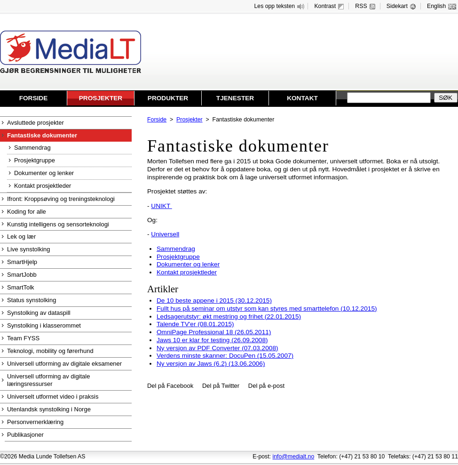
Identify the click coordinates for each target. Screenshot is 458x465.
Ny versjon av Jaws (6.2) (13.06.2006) (211, 363)
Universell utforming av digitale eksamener (64, 363)
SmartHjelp (22, 261)
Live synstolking (28, 249)
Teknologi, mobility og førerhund (50, 350)
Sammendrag (176, 248)
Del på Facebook (170, 385)
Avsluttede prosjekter (35, 122)
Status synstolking (31, 300)
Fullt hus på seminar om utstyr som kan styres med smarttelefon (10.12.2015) (267, 308)
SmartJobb (22, 274)
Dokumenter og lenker (188, 264)
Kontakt (302, 98)
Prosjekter (100, 98)
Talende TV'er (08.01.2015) (195, 324)
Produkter (168, 98)
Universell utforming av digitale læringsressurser (48, 380)
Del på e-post (266, 385)
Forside (33, 98)
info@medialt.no (293, 456)
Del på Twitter (220, 385)
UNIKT (161, 205)
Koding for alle (26, 211)
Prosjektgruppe (178, 256)
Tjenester (235, 98)
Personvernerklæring (35, 421)
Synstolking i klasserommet (44, 325)
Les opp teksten (280, 6)
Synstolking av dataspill (39, 312)
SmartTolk (20, 287)
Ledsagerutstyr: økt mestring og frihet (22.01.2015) (229, 316)
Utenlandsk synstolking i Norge (49, 409)
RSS (366, 6)
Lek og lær (21, 236)
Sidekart (402, 6)
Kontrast (330, 6)
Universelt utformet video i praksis (52, 396)
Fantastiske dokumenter (42, 135)
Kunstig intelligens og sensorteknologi (58, 224)
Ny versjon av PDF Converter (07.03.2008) (217, 348)
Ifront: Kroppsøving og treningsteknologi (61, 198)
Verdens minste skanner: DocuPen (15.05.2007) (225, 355)
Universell (165, 234)
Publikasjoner (25, 434)
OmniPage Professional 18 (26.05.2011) (214, 332)
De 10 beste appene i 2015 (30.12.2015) (214, 300)
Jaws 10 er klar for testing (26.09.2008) (212, 340)
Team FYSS (23, 338)
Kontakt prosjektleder (187, 272)
